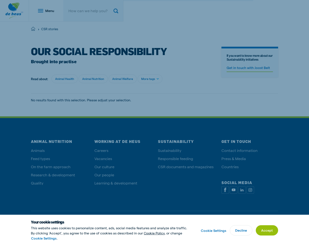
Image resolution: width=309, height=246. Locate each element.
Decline (241, 230)
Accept (267, 230)
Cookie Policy (154, 233)
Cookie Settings (43, 238)
